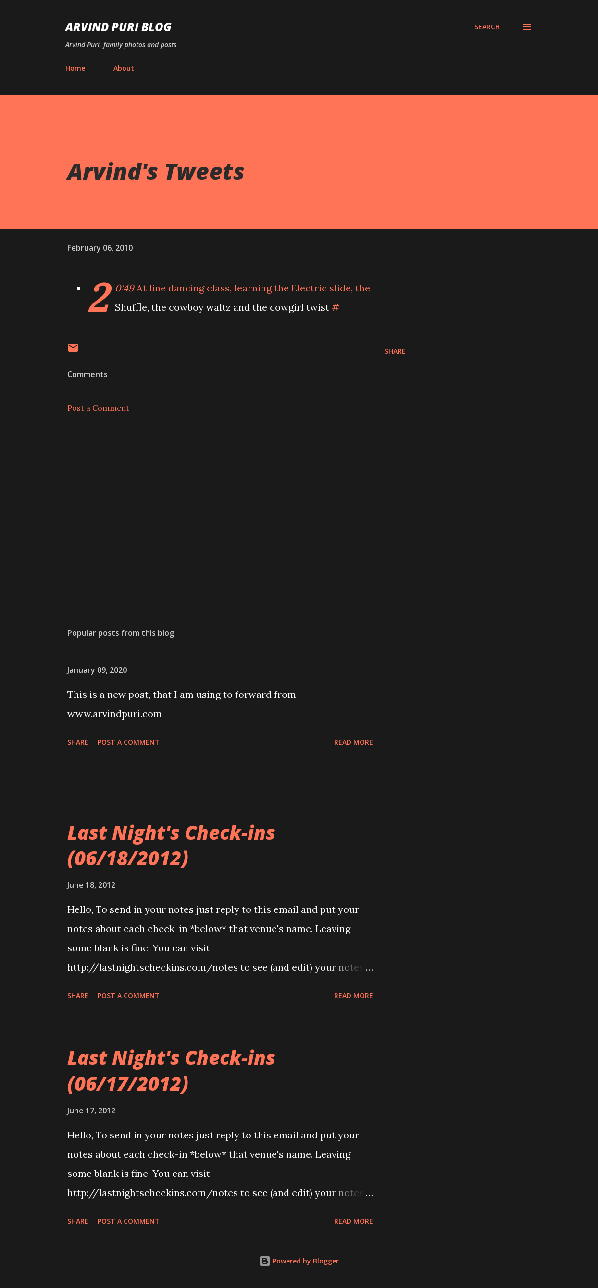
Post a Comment (98, 408)
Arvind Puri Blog (118, 27)
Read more (353, 741)
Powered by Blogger (299, 1260)
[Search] (487, 27)
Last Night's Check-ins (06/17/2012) (171, 1070)
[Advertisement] (229, 508)
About (123, 68)
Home (75, 68)
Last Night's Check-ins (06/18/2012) (171, 845)
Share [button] (395, 350)
